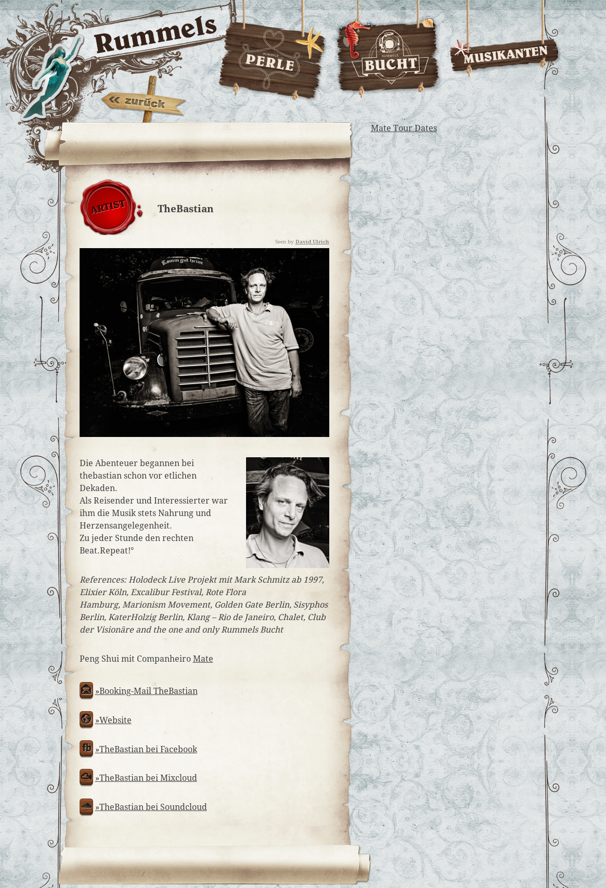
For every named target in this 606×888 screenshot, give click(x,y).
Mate (203, 659)
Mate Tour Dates (404, 128)
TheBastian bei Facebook (148, 749)
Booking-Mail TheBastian (148, 691)
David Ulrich (312, 241)
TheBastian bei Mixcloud (148, 778)
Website (115, 720)
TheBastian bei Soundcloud (153, 807)
